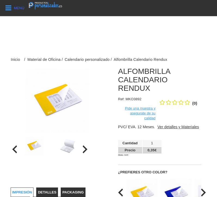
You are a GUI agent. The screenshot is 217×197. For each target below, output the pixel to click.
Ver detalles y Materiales (178, 127)
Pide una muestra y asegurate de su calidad (140, 113)
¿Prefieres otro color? (142, 172)
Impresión (22, 192)
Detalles (47, 192)
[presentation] (14, 149)
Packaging (73, 192)
